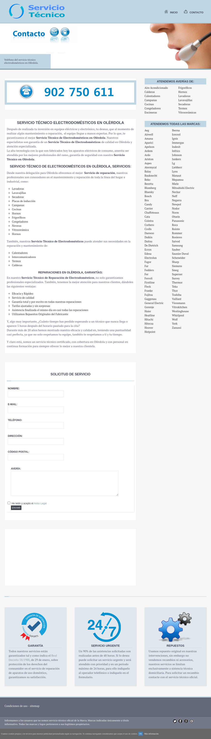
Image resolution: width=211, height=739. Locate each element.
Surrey (176, 278)
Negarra (177, 200)
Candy (148, 204)
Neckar (176, 192)
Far (146, 266)
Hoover (148, 328)
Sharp (175, 262)
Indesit (176, 147)
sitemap (34, 706)
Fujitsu (148, 295)
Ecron (147, 249)
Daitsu (148, 241)
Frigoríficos (185, 88)
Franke (148, 291)
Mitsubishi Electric (183, 188)
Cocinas (149, 104)
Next (205, 48)
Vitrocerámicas (187, 112)
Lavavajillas (185, 100)
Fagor (147, 262)
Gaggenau (150, 299)
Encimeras (150, 112)
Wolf (175, 319)
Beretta (148, 184)
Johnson (177, 155)
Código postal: (18, 451)
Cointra (148, 221)
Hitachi (148, 319)
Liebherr (177, 167)
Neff (174, 196)
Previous (5, 48)
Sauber (176, 249)
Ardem (148, 151)
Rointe (176, 229)
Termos (182, 108)
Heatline (149, 315)
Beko (147, 180)
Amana (148, 138)
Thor (175, 291)
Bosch (148, 196)
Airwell (148, 134)
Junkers (176, 159)
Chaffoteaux (151, 212)
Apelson (149, 147)
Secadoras (184, 104)
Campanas (150, 100)
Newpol (176, 204)
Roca (175, 225)
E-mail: (12, 404)
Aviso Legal (40, 503)
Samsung (177, 245)
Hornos (182, 92)
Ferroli (148, 278)
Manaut (176, 175)
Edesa (147, 254)
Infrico (176, 151)
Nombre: (14, 388)
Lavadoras (184, 96)
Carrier (148, 208)
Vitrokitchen (179, 307)
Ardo (147, 155)
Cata (147, 217)
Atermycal (150, 167)
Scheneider (178, 258)
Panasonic (178, 221)
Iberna (176, 130)
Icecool (176, 134)
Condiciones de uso (16, 706)
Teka (175, 286)
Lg (173, 163)
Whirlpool (178, 315)
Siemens (177, 266)
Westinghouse (180, 311)
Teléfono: (15, 420)
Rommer (177, 233)
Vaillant (176, 299)
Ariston (148, 159)
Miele (175, 184)
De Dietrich (151, 245)
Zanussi (176, 328)
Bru (146, 200)
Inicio (171, 12)
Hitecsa (148, 323)
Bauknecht (150, 175)
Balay (147, 171)
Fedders (149, 270)
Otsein (176, 217)
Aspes (147, 163)
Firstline (149, 282)
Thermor (177, 282)
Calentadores (152, 96)
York (174, 323)
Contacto (193, 12)
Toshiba (176, 295)
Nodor (175, 208)
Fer (146, 274)
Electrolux (150, 258)
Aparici (148, 143)
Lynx (175, 171)
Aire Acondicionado (156, 88)
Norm (175, 212)
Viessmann (178, 303)
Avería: (16, 468)
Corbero (149, 225)
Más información (151, 734)
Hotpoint (149, 332)
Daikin (148, 237)
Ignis (175, 138)
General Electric (153, 303)
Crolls (147, 229)
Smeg (175, 270)
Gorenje (149, 307)
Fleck (147, 286)
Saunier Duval (180, 254)
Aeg (146, 130)
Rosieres (177, 237)
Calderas (149, 92)
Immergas (178, 143)
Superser (177, 274)
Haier (147, 311)
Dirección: (15, 436)
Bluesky (149, 192)
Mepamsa (177, 180)
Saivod (176, 241)
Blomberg (150, 188)
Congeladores (152, 108)
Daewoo (149, 233)
